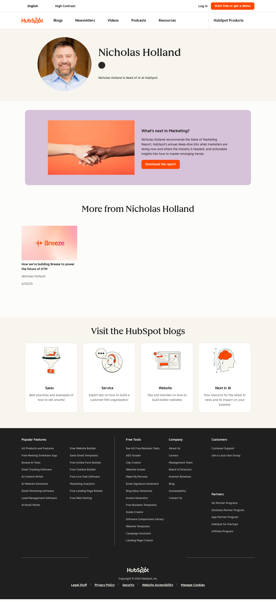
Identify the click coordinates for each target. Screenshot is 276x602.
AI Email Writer (31, 507)
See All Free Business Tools (143, 450)
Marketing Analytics (82, 485)
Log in (202, 6)
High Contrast (65, 6)
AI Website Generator (35, 485)
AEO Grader (133, 457)
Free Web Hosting (81, 500)
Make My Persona (136, 478)
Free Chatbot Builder (83, 471)
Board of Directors (180, 471)
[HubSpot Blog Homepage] (32, 20)
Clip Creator (133, 464)
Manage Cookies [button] (193, 587)
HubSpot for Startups (225, 526)
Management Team (181, 464)
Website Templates (138, 528)
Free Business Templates (141, 507)
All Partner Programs (225, 505)
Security (128, 587)
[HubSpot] (138, 572)
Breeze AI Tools (31, 464)
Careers (174, 457)
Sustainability (177, 492)
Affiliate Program (222, 533)
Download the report (160, 164)
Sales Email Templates (84, 457)
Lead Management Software (39, 500)
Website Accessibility (157, 587)
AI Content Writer (32, 478)
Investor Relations (180, 478)
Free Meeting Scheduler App (39, 457)
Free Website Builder (83, 450)
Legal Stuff (79, 587)
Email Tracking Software (37, 471)
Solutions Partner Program (228, 512)
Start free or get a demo (233, 6)
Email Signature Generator (142, 485)
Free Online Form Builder (85, 464)
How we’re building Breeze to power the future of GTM (48, 266)
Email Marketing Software (38, 492)
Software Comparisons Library (145, 521)
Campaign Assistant (138, 535)
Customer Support (223, 450)
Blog (172, 485)
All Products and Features (38, 450)
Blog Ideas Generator (139, 492)
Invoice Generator (137, 500)
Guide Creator (134, 514)
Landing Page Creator (139, 542)
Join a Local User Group (226, 457)
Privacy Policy (105, 587)
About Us (174, 450)
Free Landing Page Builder (86, 492)
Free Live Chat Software (85, 478)
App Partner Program (225, 519)
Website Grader (136, 471)
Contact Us (175, 500)
